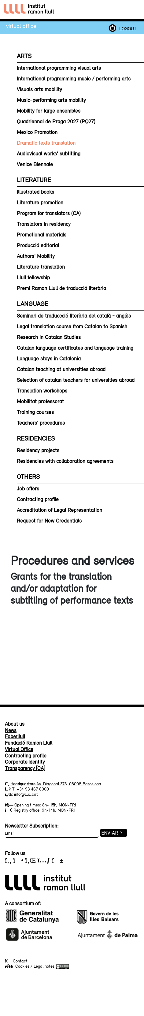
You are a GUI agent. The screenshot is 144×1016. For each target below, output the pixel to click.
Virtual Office (21, 25)
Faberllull (15, 736)
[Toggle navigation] (134, 9)
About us (14, 724)
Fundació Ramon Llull (28, 743)
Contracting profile (25, 756)
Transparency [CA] (25, 768)
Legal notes (44, 966)
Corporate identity (25, 762)
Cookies (17, 966)
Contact (20, 960)
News (11, 730)
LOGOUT (127, 28)
